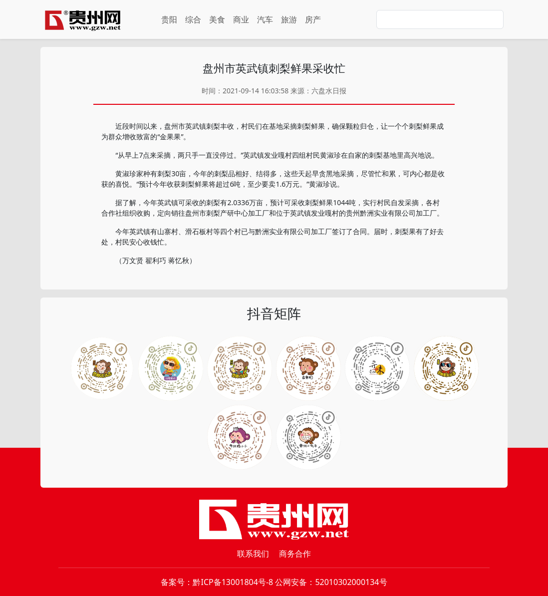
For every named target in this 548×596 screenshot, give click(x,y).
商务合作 (295, 553)
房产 (313, 19)
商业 (241, 19)
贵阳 (169, 19)
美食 (217, 19)
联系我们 (253, 553)
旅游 (289, 19)
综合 (193, 19)
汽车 (265, 19)
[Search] (440, 19)
